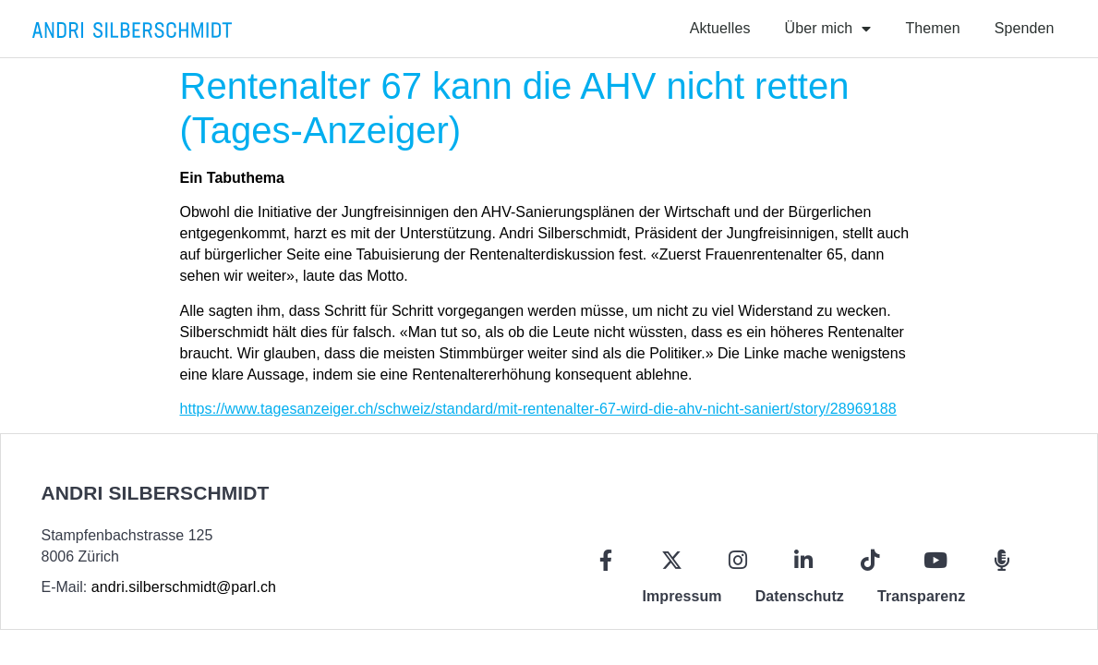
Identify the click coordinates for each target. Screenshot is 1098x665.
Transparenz (921, 596)
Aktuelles (720, 28)
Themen (932, 28)
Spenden (1025, 28)
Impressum (681, 596)
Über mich (828, 28)
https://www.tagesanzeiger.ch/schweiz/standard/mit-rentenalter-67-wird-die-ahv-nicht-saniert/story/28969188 (538, 409)
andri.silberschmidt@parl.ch (183, 587)
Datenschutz (799, 596)
